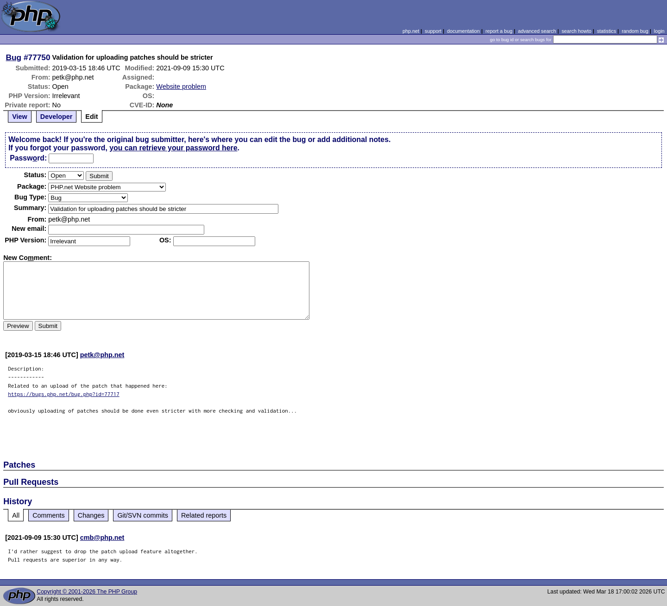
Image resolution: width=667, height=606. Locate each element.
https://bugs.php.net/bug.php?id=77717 (64, 394)
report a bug (498, 31)
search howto (576, 31)
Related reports (204, 515)
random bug (635, 31)
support (433, 31)
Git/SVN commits (142, 515)
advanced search (537, 31)
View (19, 116)
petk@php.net (102, 355)
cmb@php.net (102, 537)
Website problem (181, 86)
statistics (606, 31)
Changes (91, 515)
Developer (56, 116)
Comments (48, 515)
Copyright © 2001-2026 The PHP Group (87, 591)
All (15, 515)
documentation (463, 31)
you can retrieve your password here (173, 148)
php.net (411, 31)
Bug (14, 57)
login (659, 31)
